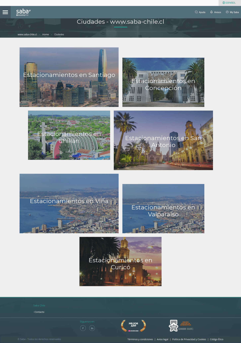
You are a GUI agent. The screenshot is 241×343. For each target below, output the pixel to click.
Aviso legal (162, 339)
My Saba (232, 12)
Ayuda (199, 12)
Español (229, 3)
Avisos (215, 12)
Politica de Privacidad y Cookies (189, 339)
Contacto (39, 311)
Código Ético (216, 339)
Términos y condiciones (140, 339)
